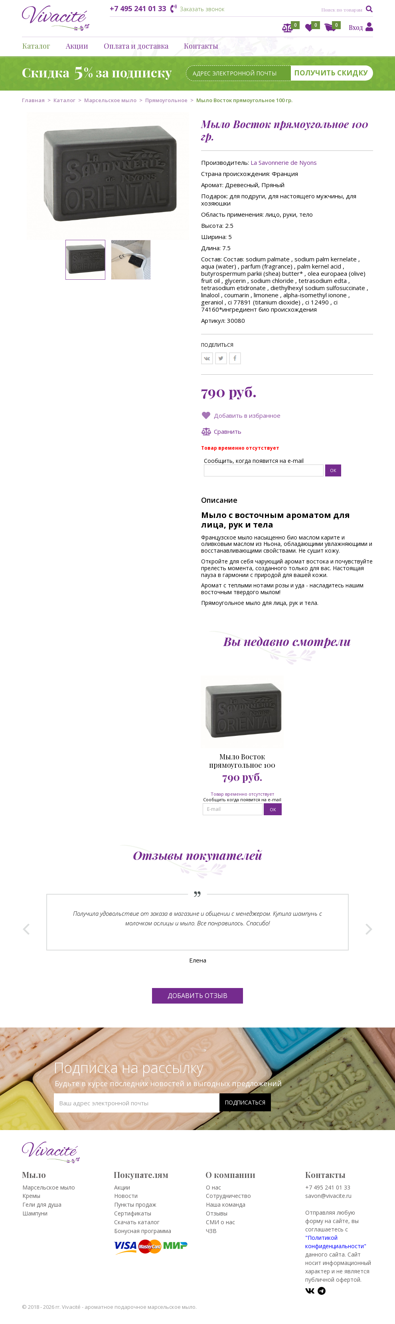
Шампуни (34, 1213)
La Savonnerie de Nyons (284, 162)
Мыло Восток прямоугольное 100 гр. (242, 761)
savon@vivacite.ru (328, 1196)
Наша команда (225, 1204)
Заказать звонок (202, 9)
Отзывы (216, 1213)
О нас (213, 1187)
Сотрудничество (228, 1196)
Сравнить (227, 431)
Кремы (31, 1196)
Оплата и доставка (136, 46)
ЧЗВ (211, 1231)
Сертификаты (132, 1213)
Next (368, 927)
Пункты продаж (135, 1204)
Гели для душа (41, 1204)
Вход (356, 27)
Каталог (36, 46)
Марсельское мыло (110, 100)
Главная (33, 100)
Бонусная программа (142, 1231)
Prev (26, 927)
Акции (77, 46)
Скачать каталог (137, 1222)
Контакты (201, 46)
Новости (126, 1196)
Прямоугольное (166, 100)
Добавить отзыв (197, 995)
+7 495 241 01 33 (138, 8)
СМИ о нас (220, 1222)
